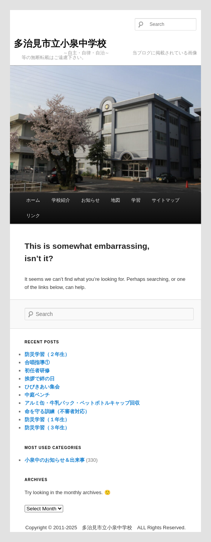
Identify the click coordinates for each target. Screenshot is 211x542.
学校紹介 (61, 200)
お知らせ (90, 200)
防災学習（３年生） (47, 428)
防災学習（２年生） (47, 354)
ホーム (33, 200)
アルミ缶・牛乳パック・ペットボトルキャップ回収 (82, 403)
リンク (33, 215)
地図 (115, 200)
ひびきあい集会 (42, 387)
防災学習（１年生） (47, 419)
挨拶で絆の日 (40, 379)
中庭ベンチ (37, 395)
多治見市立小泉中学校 (60, 43)
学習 (136, 200)
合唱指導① (37, 362)
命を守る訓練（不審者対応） (57, 411)
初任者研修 (37, 370)
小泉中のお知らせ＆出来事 (55, 460)
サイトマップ (165, 200)
